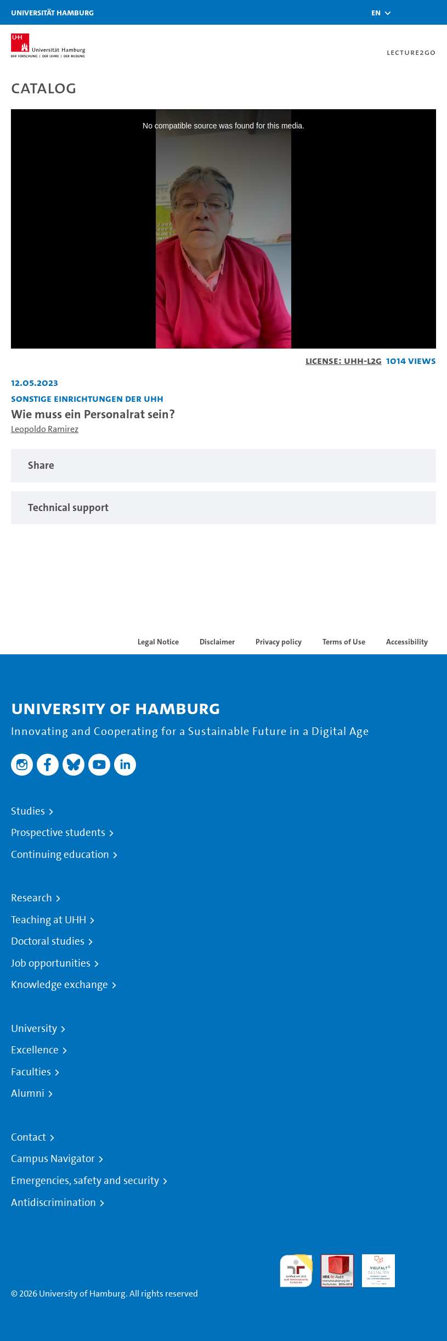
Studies (28, 811)
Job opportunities (50, 963)
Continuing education (60, 855)
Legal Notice (158, 641)
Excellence (35, 1050)
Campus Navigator (53, 1159)
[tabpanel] (223, 465)
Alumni (27, 1093)
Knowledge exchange (59, 985)
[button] (376, 12)
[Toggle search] (406, 12)
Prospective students (58, 833)
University (34, 1029)
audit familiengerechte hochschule (296, 1271)
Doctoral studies (47, 941)
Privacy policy (279, 641)
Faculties (31, 1072)
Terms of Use (343, 641)
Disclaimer (217, 641)
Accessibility (407, 641)
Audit (331, 1260)
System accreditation (419, 1267)
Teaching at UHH (48, 920)
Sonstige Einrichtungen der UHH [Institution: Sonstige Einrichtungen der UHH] (87, 398)
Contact (28, 1137)
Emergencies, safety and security (85, 1181)
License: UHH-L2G (343, 360)
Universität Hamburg (52, 12)
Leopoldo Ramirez (44, 429)
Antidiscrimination (53, 1203)
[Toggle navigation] (433, 12)
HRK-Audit (372, 1267)
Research (31, 898)
